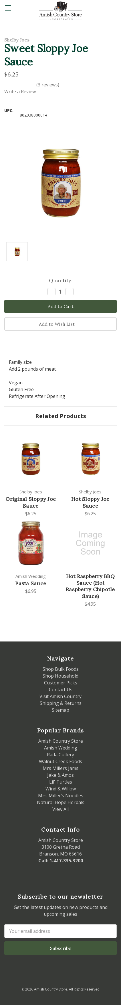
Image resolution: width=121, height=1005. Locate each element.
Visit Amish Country (60, 696)
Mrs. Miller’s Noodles (60, 795)
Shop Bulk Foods (61, 669)
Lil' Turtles (60, 782)
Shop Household (60, 676)
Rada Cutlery (60, 754)
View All (60, 809)
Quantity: (60, 280)
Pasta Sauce (30, 583)
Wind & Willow (60, 789)
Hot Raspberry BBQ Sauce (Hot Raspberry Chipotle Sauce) (90, 586)
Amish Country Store (60, 741)
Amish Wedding (60, 748)
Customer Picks (60, 683)
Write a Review (20, 91)
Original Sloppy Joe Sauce (30, 502)
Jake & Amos (60, 775)
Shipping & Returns (61, 703)
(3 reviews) (47, 85)
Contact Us (60, 689)
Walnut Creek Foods (60, 761)
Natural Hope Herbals (60, 802)
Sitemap (60, 710)
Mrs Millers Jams (60, 768)
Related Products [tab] (60, 416)
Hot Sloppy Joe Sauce (90, 502)
